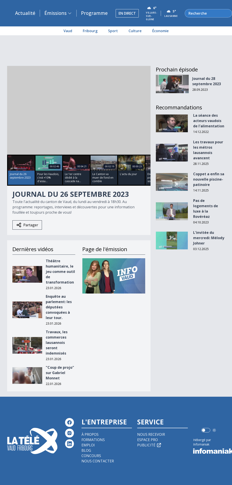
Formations (93, 439)
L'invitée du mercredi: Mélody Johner (208, 238)
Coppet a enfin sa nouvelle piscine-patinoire (208, 179)
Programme (94, 13)
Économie (160, 30)
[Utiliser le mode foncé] (214, 430)
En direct (127, 13)
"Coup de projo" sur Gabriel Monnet (60, 373)
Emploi (88, 445)
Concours (91, 455)
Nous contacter (97, 461)
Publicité (149, 445)
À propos (90, 434)
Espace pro (147, 439)
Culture (135, 30)
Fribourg (90, 30)
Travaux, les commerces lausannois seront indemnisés (56, 342)
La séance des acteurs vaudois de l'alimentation (208, 120)
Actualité (25, 13)
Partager (27, 225)
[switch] (205, 430)
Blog (86, 450)
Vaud (67, 30)
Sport (113, 30)
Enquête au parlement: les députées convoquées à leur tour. (59, 307)
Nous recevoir (151, 434)
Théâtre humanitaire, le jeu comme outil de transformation (60, 271)
